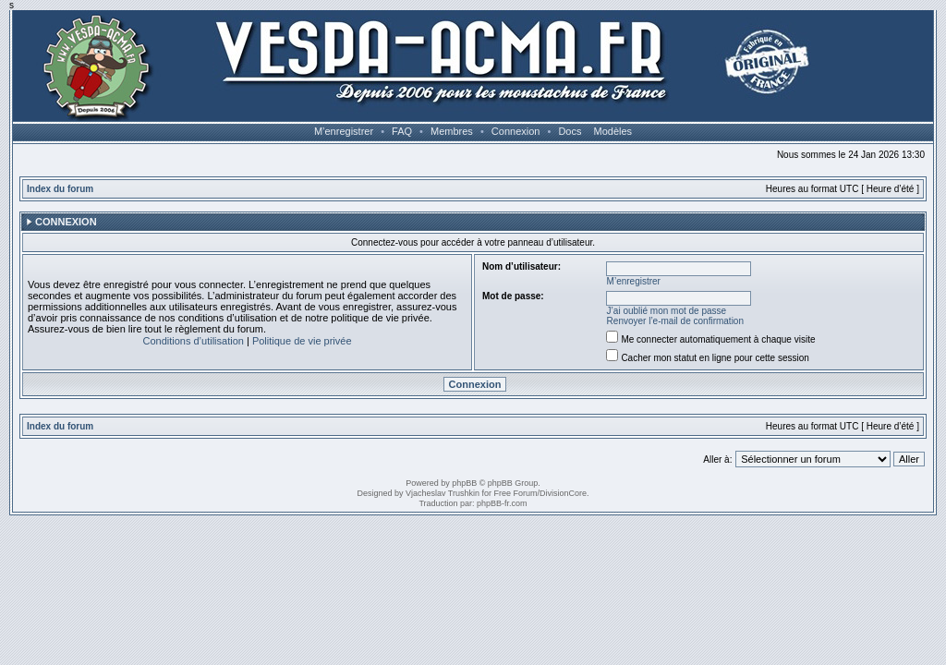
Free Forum (516, 493)
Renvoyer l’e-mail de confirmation (675, 321)
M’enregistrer (343, 131)
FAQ (402, 131)
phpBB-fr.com (502, 503)
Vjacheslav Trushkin (442, 493)
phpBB (464, 483)
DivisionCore (563, 493)
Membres (452, 131)
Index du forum (60, 189)
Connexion (515, 131)
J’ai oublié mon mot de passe (667, 311)
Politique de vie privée (302, 340)
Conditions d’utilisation (192, 340)
